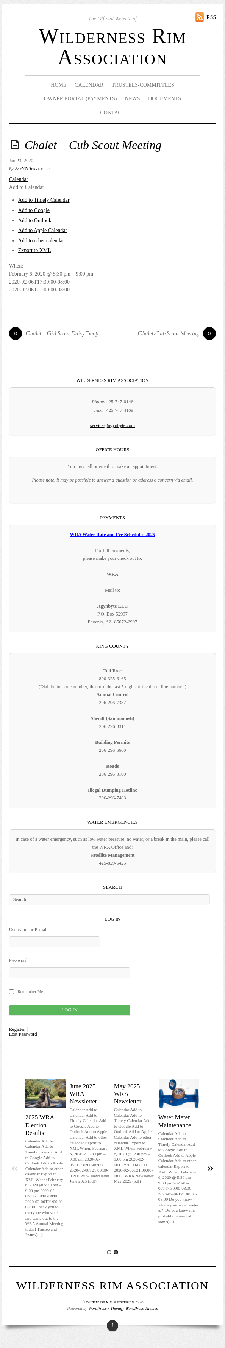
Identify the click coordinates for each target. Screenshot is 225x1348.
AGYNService (29, 168)
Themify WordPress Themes (134, 1308)
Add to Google (34, 210)
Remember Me (30, 991)
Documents (164, 98)
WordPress (97, 1308)
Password (18, 960)
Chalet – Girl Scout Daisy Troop (53, 334)
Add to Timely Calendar (44, 200)
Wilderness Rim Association (112, 46)
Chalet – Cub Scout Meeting (93, 145)
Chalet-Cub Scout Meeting (177, 334)
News (132, 98)
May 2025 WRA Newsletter (128, 1094)
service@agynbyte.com (112, 425)
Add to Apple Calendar (42, 230)
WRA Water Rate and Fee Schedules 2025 (112, 534)
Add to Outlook (35, 220)
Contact (112, 112)
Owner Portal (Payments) (80, 98)
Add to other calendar (41, 240)
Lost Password (23, 1034)
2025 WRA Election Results (39, 1125)
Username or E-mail (28, 929)
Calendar (89, 85)
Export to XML (34, 250)
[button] (26, 187)
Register (17, 1029)
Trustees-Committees (143, 85)
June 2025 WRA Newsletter (83, 1094)
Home (58, 85)
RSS (211, 17)
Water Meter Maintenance (174, 1121)
